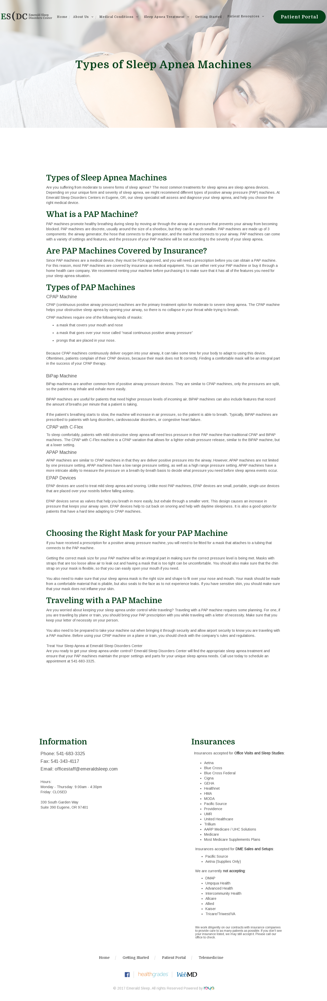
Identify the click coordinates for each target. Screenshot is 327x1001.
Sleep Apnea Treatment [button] (167, 16)
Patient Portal (299, 16)
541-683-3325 (82, 661)
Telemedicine (211, 958)
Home (62, 17)
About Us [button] (83, 16)
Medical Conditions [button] (118, 16)
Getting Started (208, 17)
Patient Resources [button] (245, 16)
